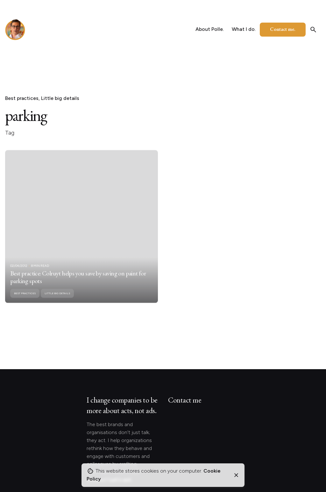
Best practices (22, 98)
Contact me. (282, 29)
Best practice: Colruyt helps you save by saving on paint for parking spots (78, 283)
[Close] (236, 475)
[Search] (313, 29)
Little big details (60, 98)
